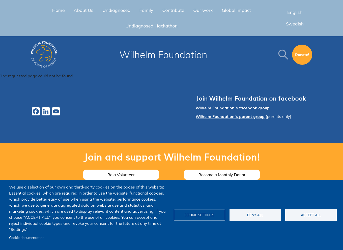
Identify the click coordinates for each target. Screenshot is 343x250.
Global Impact (236, 10)
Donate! (302, 54)
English (294, 12)
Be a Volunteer (121, 174)
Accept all (311, 215)
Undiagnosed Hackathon (152, 26)
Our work (203, 10)
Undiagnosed (116, 10)
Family (146, 10)
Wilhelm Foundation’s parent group (230, 116)
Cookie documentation (26, 237)
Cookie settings (199, 215)
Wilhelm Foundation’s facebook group (233, 108)
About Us (83, 10)
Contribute (173, 10)
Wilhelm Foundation (163, 55)
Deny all (255, 215)
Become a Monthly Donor (221, 174)
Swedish (295, 24)
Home (58, 10)
